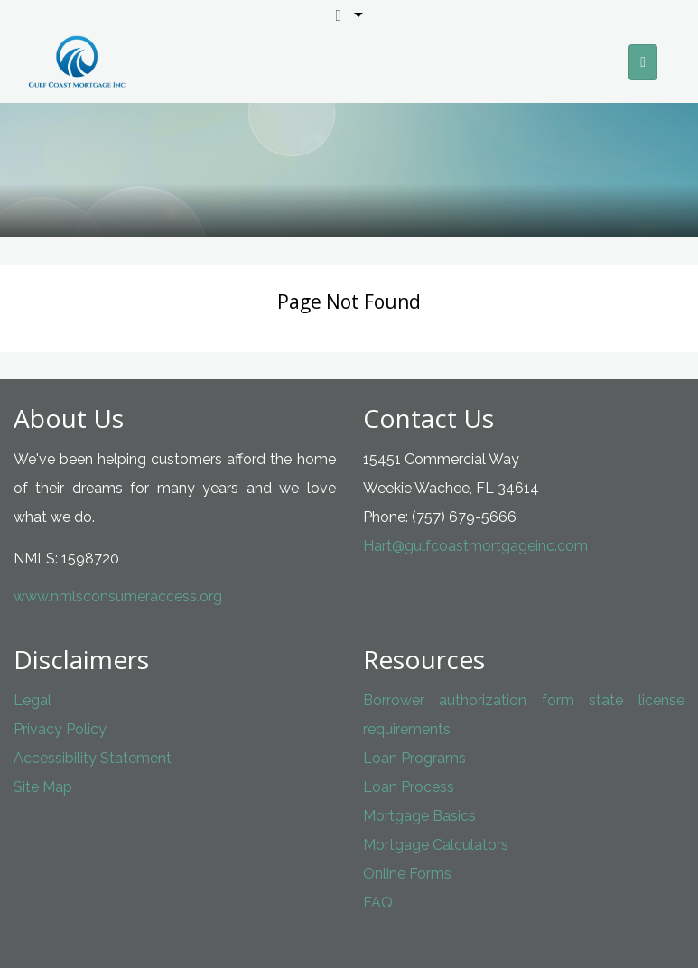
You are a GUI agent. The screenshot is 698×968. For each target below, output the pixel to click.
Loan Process (408, 787)
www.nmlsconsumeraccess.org (118, 596)
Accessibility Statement (93, 758)
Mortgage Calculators (435, 844)
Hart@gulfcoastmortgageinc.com (475, 545)
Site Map (43, 787)
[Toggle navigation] (642, 62)
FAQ (378, 902)
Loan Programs (414, 758)
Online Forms (407, 873)
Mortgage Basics (419, 815)
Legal (32, 700)
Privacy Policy (60, 729)
